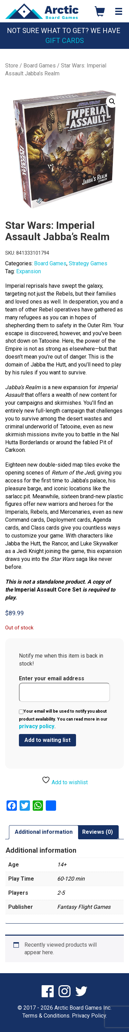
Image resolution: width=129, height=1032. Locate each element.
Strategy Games (88, 263)
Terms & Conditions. (46, 1015)
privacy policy (36, 726)
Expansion (28, 271)
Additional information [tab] (44, 832)
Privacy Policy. (89, 1015)
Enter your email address (64, 688)
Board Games (39, 65)
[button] (112, 101)
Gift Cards (64, 40)
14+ (61, 864)
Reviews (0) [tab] (97, 832)
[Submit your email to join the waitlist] (47, 740)
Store (11, 65)
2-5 (61, 893)
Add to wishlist (65, 781)
